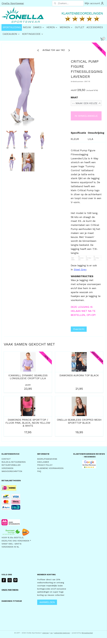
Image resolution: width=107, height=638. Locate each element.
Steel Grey (80, 269)
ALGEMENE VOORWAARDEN (50, 468)
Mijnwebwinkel (87, 633)
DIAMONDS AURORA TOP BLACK (79, 375)
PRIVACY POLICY (44, 465)
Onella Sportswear (13, 3)
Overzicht (78, 329)
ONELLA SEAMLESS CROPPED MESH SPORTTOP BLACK (79, 421)
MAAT (74, 97)
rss (51, 633)
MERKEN (66, 27)
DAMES (38, 27)
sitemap (45, 633)
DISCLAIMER (43, 462)
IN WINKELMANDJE (86, 115)
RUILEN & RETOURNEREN (13, 462)
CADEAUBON (11, 34)
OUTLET (79, 27)
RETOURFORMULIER (11, 465)
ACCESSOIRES (95, 27)
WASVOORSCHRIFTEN (12, 471)
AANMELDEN (47, 602)
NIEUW (27, 27)
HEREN (52, 27)
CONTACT (6, 459)
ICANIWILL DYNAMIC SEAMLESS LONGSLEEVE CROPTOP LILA (28, 377)
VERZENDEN (7, 468)
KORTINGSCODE (32, 34)
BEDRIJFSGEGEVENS (47, 459)
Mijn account (94, 3)
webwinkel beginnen (62, 633)
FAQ (39, 471)
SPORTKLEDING (12, 27)
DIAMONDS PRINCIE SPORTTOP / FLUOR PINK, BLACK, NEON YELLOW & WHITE (28, 422)
